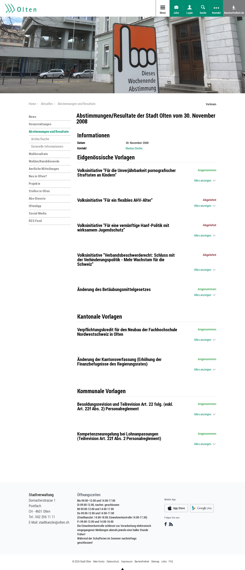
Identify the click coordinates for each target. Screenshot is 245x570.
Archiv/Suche (40, 139)
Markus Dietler (134, 148)
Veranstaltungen (40, 124)
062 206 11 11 (45, 516)
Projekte (34, 183)
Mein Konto (99, 561)
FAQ (171, 561)
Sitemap (155, 561)
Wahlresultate (38, 154)
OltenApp (35, 206)
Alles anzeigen (202, 180)
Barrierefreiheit (142, 561)
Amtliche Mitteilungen (44, 169)
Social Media (37, 213)
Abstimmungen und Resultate (49, 131)
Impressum (127, 561)
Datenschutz (113, 561)
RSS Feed (35, 221)
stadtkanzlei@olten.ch (54, 522)
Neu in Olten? (38, 176)
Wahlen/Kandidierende (44, 161)
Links (164, 561)
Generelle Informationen (47, 146)
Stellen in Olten (39, 191)
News (32, 116)
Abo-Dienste (37, 198)
